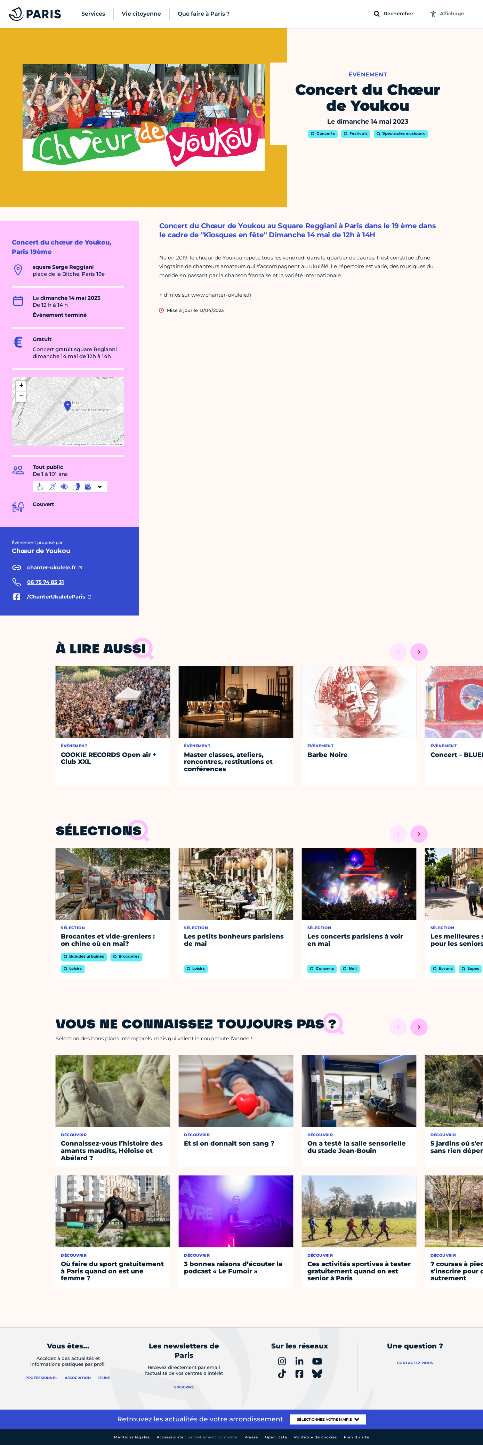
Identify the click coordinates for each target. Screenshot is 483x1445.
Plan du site (356, 1437)
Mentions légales (132, 1437)
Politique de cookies (315, 1437)
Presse (251, 1437)
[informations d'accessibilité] (70, 487)
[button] (67, 406)
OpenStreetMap (99, 444)
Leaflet (67, 444)
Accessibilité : (197, 1437)
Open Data (276, 1437)
